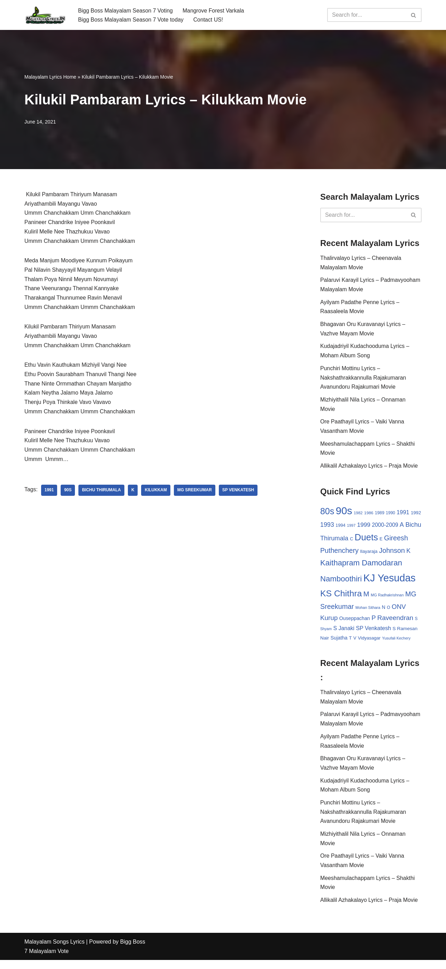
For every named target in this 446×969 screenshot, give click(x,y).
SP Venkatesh (240, 494)
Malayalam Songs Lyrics (54, 951)
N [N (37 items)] (383, 611)
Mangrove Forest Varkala (215, 10)
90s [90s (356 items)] (344, 514)
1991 (49, 494)
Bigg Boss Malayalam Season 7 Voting (126, 10)
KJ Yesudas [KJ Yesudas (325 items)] (389, 582)
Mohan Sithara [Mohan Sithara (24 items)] (367, 612)
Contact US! (209, 20)
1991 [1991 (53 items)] (403, 516)
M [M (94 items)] (366, 598)
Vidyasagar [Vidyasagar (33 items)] (369, 643)
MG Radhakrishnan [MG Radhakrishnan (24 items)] (387, 599)
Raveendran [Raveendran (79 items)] (395, 622)
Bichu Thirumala (102, 494)
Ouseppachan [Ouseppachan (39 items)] (354, 623)
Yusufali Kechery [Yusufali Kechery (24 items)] (396, 643)
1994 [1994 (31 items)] (340, 529)
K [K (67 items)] (408, 555)
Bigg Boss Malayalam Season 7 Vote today (131, 20)
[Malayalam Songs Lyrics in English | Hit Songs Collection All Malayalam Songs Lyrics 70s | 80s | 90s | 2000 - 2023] (45, 15)
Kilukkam (157, 494)
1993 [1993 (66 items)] (327, 528)
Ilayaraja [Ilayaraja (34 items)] (368, 555)
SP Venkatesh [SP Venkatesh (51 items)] (373, 633)
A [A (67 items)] (402, 528)
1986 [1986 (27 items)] (368, 516)
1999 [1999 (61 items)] (363, 528)
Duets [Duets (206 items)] (366, 541)
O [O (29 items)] (388, 612)
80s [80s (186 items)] (327, 515)
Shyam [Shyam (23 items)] (326, 634)
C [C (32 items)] (351, 543)
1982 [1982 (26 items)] (358, 517)
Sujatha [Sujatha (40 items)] (339, 643)
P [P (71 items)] (373, 622)
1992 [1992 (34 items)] (416, 516)
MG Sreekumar (195, 494)
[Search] (366, 15)
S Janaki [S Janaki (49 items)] (343, 633)
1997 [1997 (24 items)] (351, 529)
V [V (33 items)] (354, 643)
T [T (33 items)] (350, 643)
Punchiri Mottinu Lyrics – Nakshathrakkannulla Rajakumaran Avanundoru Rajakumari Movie (363, 380)
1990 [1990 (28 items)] (390, 516)
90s (68, 494)
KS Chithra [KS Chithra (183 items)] (341, 598)
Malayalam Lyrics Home (50, 77)
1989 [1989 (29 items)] (379, 516)
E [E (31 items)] (381, 543)
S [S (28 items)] (416, 623)
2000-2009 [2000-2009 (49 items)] (385, 529)
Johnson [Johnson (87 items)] (392, 555)
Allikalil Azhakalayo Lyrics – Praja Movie (369, 469)
